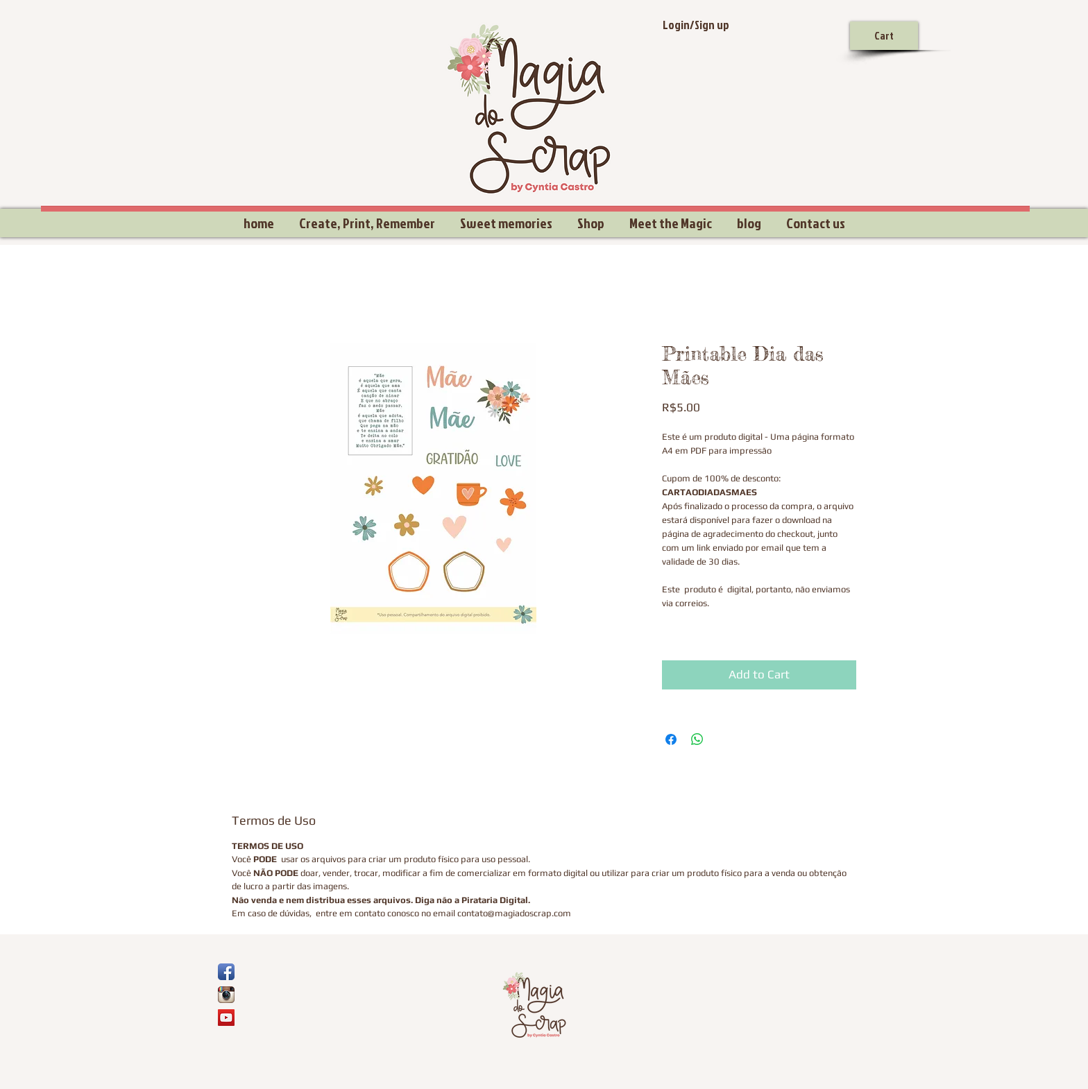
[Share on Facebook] (671, 739)
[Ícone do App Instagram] (226, 994)
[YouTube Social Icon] (226, 1017)
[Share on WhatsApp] (697, 739)
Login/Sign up (696, 25)
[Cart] (884, 36)
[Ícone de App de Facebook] (226, 971)
